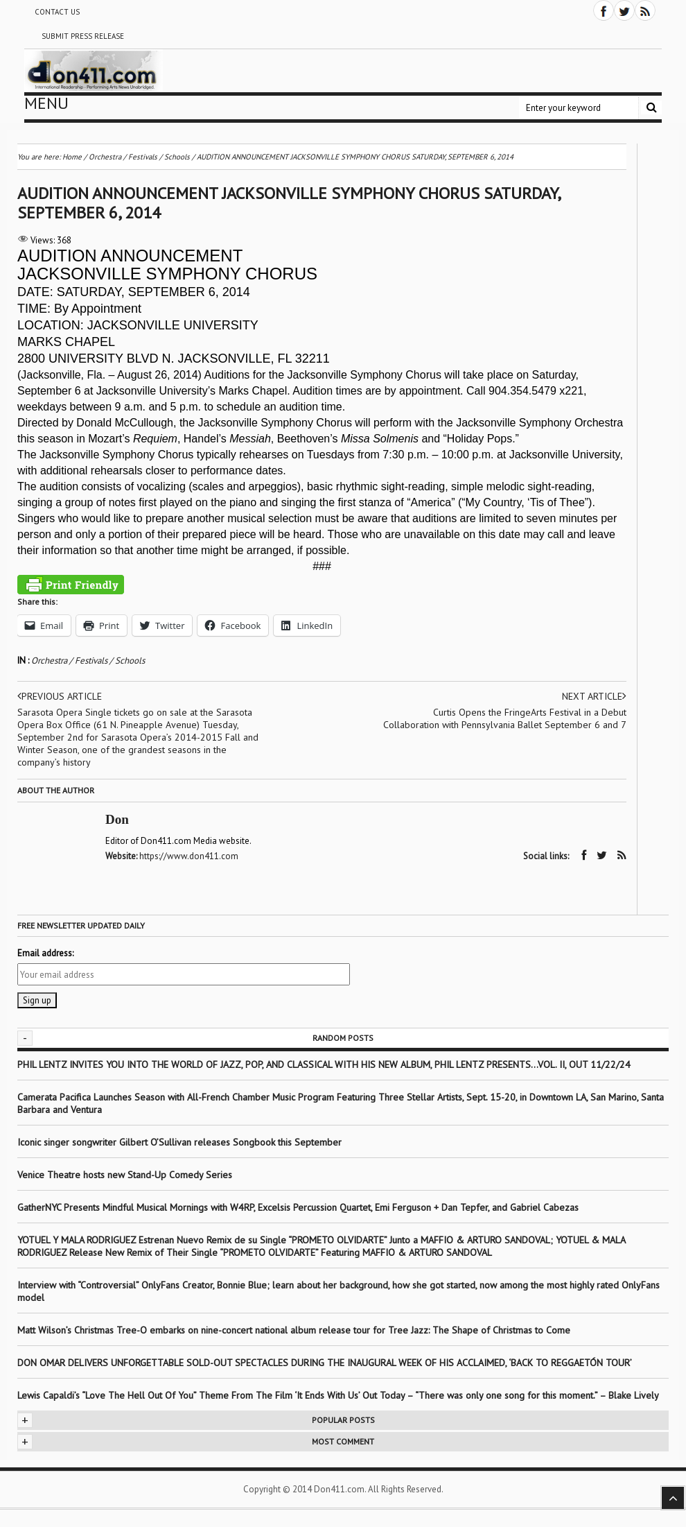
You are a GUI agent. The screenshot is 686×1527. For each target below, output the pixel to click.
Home (72, 157)
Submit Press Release (83, 36)
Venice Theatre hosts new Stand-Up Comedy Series (124, 1174)
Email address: (45, 953)
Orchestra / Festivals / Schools (88, 660)
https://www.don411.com (188, 856)
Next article (594, 696)
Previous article (59, 696)
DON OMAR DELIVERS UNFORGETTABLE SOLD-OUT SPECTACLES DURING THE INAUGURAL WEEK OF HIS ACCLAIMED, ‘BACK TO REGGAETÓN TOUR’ (324, 1362)
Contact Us (57, 12)
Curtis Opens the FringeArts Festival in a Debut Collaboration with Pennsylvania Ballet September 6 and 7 (504, 718)
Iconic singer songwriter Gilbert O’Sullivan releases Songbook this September (179, 1142)
